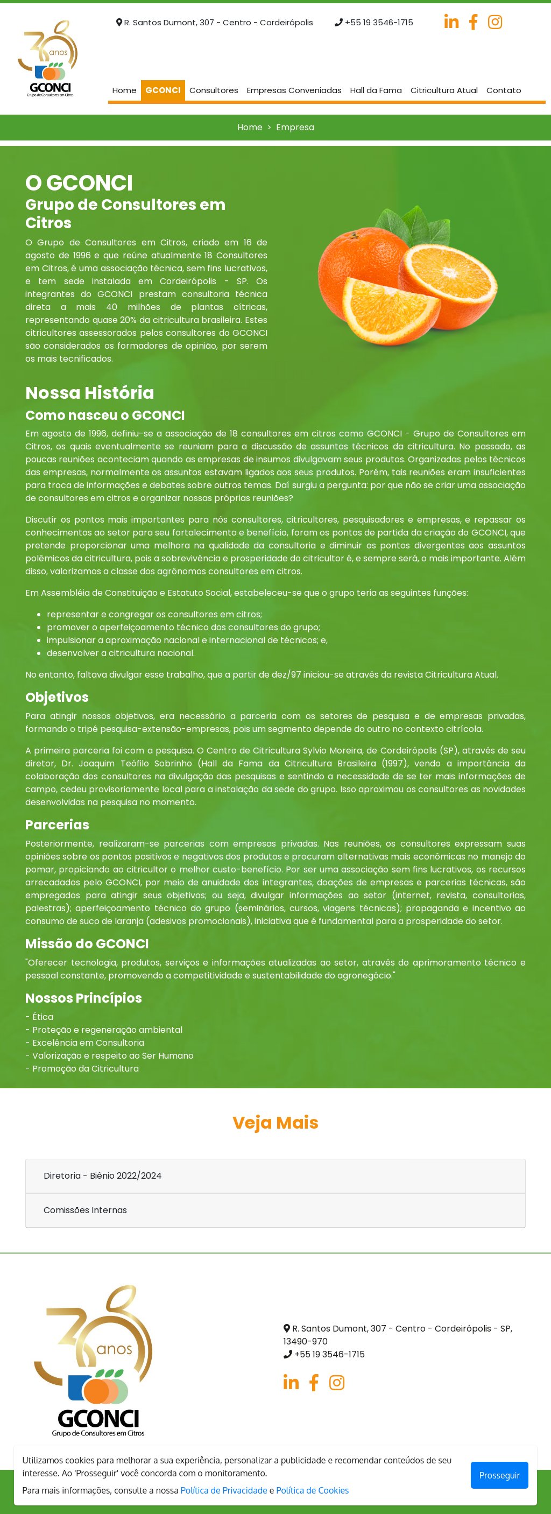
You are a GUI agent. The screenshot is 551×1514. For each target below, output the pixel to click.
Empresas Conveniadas (294, 90)
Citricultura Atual (444, 90)
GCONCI (163, 90)
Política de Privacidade (224, 1490)
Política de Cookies (312, 1490)
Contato (503, 90)
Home (126, 90)
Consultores (213, 90)
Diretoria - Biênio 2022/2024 (103, 1176)
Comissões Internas (85, 1210)
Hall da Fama (376, 90)
